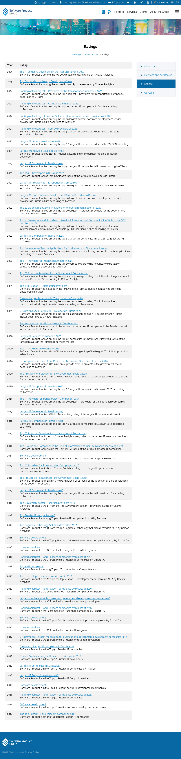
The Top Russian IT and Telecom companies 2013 (47, 714)
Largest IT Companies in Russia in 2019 (41, 420)
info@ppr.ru (118, 2)
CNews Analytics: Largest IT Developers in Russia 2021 (50, 311)
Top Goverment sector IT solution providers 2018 (47, 502)
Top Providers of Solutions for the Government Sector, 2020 (53, 373)
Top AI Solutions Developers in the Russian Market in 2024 (52, 71)
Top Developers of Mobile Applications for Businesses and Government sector (64, 248)
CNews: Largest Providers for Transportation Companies (51, 298)
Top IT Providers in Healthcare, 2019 (40, 348)
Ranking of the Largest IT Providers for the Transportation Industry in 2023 (61, 91)
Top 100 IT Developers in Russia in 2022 (42, 173)
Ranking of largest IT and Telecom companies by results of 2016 (56, 588)
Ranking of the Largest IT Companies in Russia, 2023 (49, 103)
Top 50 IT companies (32, 566)
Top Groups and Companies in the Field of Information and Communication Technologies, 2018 (73, 446)
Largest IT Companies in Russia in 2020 (42, 386)
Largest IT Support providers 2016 (39, 675)
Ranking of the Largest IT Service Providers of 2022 (48, 128)
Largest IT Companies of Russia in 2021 (42, 235)
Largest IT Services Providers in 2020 (40, 336)
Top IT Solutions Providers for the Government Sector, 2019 (53, 433)
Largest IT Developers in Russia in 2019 (41, 411)
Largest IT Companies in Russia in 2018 (41, 490)
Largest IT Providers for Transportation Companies (48, 182)
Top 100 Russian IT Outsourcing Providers (43, 285)
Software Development (33, 455)
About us (149, 66)
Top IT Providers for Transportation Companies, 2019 (49, 398)
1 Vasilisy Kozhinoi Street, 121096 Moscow (84, 2)
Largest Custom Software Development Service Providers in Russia (58, 195)
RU (172, 2)
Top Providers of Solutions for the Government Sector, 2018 (53, 477)
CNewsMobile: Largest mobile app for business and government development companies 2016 (73, 636)
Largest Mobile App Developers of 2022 (42, 150)
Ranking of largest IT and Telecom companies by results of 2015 (56, 694)
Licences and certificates (158, 75)
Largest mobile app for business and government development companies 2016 (65, 598)
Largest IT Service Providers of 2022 (40, 141)
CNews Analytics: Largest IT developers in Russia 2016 (50, 656)
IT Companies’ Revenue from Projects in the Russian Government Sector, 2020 (64, 361)
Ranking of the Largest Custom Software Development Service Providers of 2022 (65, 116)
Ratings (148, 83)
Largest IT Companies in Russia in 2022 (41, 163)
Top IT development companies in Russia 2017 (46, 576)
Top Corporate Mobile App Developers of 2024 (46, 81)
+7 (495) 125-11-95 (47, 2)
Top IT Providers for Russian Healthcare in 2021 (46, 260)
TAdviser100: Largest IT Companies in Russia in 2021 (49, 323)
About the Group (92, 54)
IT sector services (30, 547)
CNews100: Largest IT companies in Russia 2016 (47, 646)
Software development (33, 537)
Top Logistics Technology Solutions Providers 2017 (48, 525)
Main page (76, 54)
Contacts (149, 92)
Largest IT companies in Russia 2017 (40, 665)
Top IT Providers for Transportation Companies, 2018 (49, 465)
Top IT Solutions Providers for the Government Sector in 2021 (54, 273)
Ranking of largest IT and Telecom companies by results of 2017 (56, 556)
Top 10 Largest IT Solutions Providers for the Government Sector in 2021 (60, 207)
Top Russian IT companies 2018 (37, 515)
